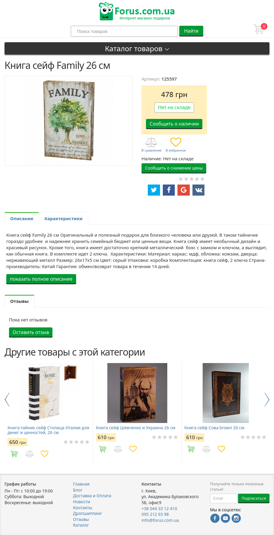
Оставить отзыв (31, 332)
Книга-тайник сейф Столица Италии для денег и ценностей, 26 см (48, 430)
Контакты (82, 507)
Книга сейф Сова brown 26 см (214, 427)
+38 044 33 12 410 (159, 508)
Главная (81, 484)
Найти (191, 31)
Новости (81, 501)
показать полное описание (41, 279)
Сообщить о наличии (174, 123)
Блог (77, 490)
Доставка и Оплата (92, 495)
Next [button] (267, 399)
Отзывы (81, 519)
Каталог (81, 525)
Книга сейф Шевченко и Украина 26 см (135, 427)
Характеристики (63, 218)
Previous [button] (7, 399)
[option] (48, 412)
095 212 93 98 (155, 514)
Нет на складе (174, 107)
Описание (21, 218)
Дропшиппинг (87, 513)
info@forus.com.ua (160, 520)
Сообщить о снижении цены (174, 168)
